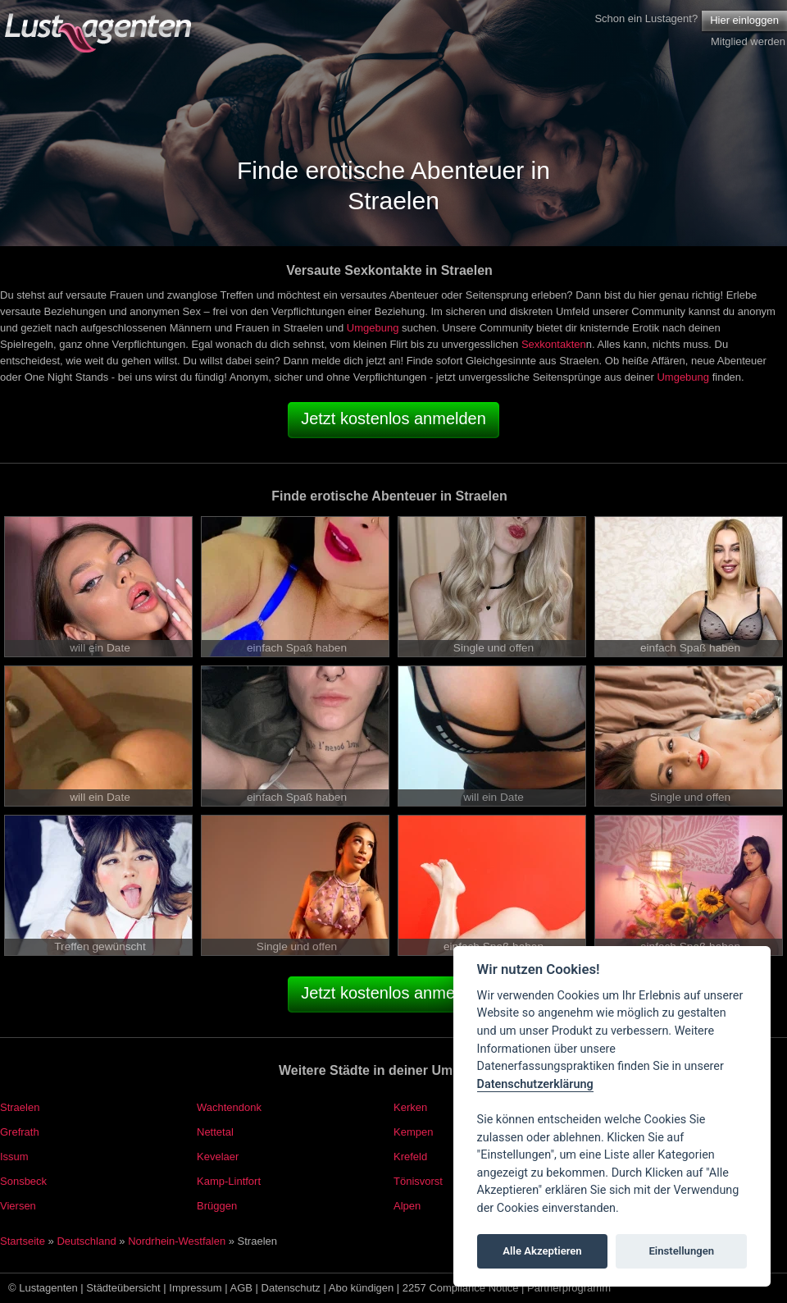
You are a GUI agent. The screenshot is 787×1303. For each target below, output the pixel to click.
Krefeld (410, 1156)
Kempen (413, 1132)
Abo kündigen (361, 1288)
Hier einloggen (744, 20)
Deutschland (86, 1241)
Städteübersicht (123, 1288)
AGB (241, 1288)
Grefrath (19, 1132)
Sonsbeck (23, 1181)
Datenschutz (291, 1288)
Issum (14, 1156)
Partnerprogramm (569, 1288)
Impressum (195, 1288)
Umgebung (373, 328)
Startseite (22, 1241)
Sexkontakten (553, 344)
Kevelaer (218, 1156)
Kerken (410, 1107)
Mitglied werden (748, 41)
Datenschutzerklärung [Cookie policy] (535, 1084)
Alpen (407, 1206)
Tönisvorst (418, 1181)
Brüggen (217, 1206)
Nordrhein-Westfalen (176, 1241)
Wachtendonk (229, 1107)
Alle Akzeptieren (542, 1251)
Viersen (18, 1206)
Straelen (19, 1107)
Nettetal (215, 1132)
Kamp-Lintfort (229, 1181)
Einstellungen (681, 1251)
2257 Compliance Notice (461, 1288)
